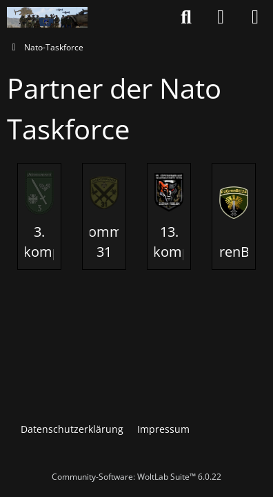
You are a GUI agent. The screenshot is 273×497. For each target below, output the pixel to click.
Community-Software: (136, 477)
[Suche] (186, 17)
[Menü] (255, 17)
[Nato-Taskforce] (47, 17)
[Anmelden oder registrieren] (220, 17)
